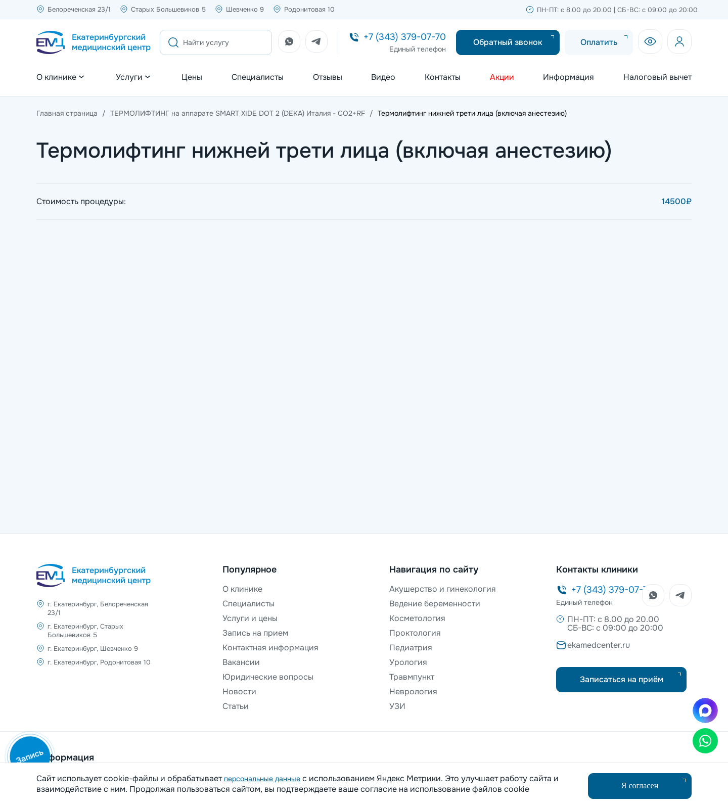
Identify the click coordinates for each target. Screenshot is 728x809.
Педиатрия (410, 647)
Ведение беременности (434, 603)
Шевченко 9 (245, 9)
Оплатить (598, 42)
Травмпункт (411, 677)
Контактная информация (270, 647)
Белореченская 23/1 (79, 9)
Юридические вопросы (267, 677)
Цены (191, 77)
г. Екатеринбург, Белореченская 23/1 (98, 608)
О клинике (242, 589)
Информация (568, 77)
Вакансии (241, 662)
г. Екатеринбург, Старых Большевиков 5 (85, 630)
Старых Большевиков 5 (168, 9)
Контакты (443, 77)
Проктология (415, 633)
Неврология (413, 691)
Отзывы (327, 77)
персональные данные (262, 778)
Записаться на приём (621, 679)
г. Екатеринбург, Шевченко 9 (93, 648)
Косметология (417, 618)
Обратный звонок (507, 42)
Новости (239, 691)
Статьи (235, 706)
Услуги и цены (250, 618)
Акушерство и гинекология (442, 589)
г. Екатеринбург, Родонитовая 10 (99, 662)
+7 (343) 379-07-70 (404, 36)
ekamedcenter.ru (598, 645)
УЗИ (397, 706)
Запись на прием (255, 633)
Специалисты (258, 77)
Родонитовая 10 (309, 9)
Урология (408, 662)
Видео (383, 77)
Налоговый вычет (657, 77)
